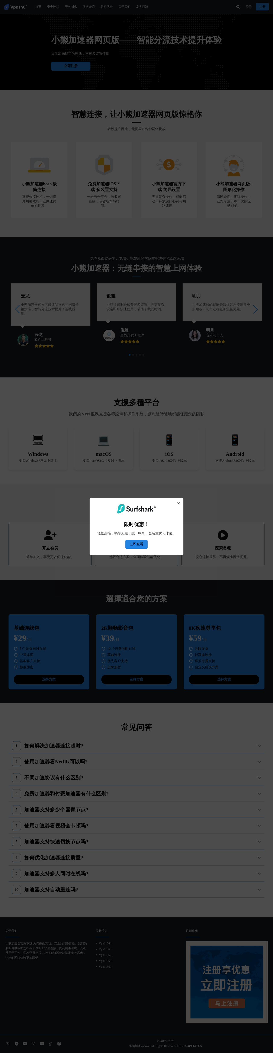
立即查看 (136, 544)
